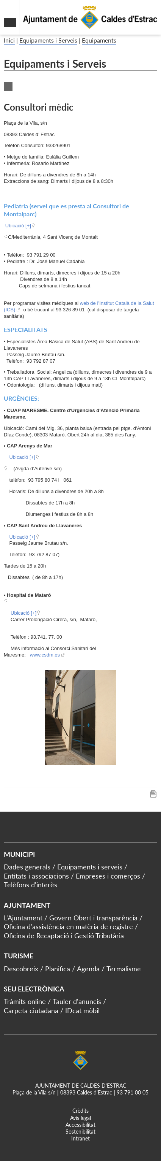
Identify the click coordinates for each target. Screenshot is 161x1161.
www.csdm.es (44, 655)
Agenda (88, 968)
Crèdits (80, 1110)
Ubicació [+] (18, 225)
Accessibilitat (80, 1124)
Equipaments (99, 40)
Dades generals (27, 867)
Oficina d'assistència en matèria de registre (68, 926)
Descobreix (21, 968)
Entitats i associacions (36, 876)
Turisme (18, 956)
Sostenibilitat (80, 1131)
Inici (9, 40)
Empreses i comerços (108, 876)
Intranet (80, 1138)
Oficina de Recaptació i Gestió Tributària (64, 935)
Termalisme (123, 968)
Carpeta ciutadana (31, 1010)
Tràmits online (25, 1001)
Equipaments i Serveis (48, 40)
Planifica (57, 968)
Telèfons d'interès (30, 884)
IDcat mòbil (82, 1010)
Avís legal (80, 1118)
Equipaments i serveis (89, 867)
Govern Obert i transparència (93, 918)
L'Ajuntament (23, 918)
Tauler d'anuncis (77, 1001)
